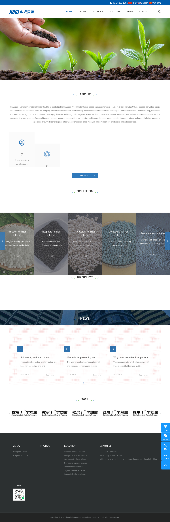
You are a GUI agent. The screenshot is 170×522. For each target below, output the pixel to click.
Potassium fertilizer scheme (75, 459)
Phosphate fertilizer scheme (75, 455)
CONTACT (144, 12)
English (142, 3)
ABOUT (82, 12)
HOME (69, 12)
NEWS (130, 12)
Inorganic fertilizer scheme (75, 474)
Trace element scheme (73, 467)
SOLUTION (114, 12)
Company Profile (20, 452)
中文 (132, 3)
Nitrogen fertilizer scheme (74, 452)
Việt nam (155, 3)
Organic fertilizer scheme (74, 470)
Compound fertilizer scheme (75, 463)
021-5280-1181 (111, 452)
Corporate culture (20, 455)
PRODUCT (98, 12)
